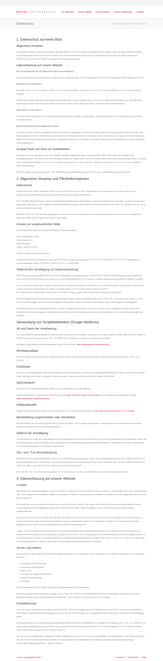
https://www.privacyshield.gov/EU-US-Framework (114, 411)
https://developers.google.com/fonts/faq (83, 395)
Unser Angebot (103, 12)
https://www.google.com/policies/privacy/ (92, 344)
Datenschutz (133, 657)
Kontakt (140, 12)
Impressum (120, 657)
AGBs (144, 657)
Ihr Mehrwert (68, 12)
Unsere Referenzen (123, 12)
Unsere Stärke (84, 12)
